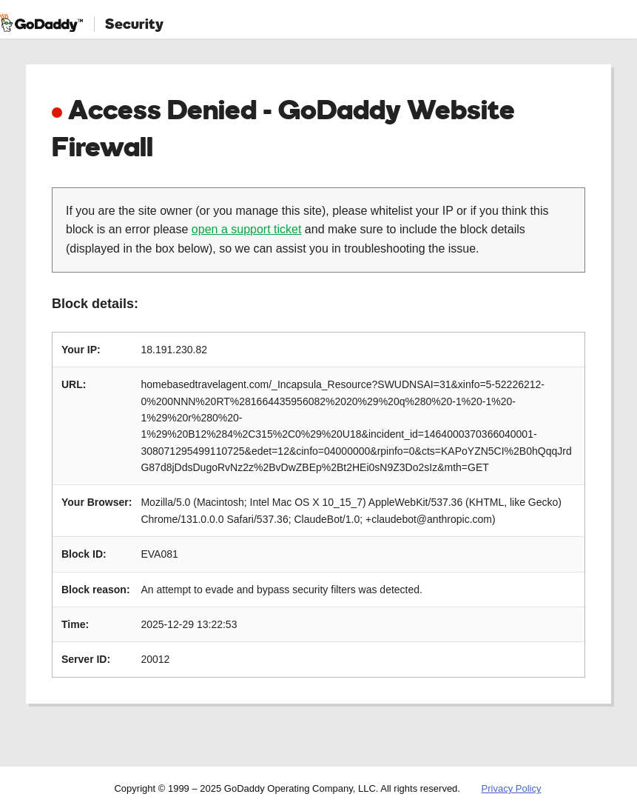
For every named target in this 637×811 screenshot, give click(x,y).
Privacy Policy (512, 788)
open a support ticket (247, 229)
